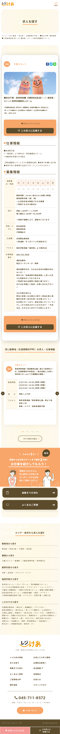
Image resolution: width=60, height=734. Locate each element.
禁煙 (23, 621)
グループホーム (22, 584)
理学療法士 (41, 561)
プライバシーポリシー (12, 723)
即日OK (19, 607)
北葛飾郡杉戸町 (31, 36)
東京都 (4, 549)
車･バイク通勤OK (33, 610)
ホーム (4, 36)
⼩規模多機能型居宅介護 (11, 595)
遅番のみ (5, 618)
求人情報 (12, 36)
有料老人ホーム (8, 584)
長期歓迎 (28, 607)
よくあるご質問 (16, 674)
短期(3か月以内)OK (18, 615)
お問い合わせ (30, 710)
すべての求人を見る (30, 439)
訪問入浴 (47, 595)
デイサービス (32, 587)
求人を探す (14, 663)
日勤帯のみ (50, 613)
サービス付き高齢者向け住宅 (13, 587)
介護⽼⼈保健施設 (9, 590)
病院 (36, 593)
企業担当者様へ (39, 663)
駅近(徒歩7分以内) (43, 618)
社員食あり (43, 621)
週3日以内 (28, 613)
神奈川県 (12, 549)
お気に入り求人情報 (41, 657)
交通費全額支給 (8, 607)
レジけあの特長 (16, 657)
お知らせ (37, 679)
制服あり (18, 613)
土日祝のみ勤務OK (47, 615)
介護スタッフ (7, 561)
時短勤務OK (32, 621)
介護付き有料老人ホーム (27, 590)
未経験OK (15, 621)
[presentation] (3, 393)
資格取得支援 (16, 624)
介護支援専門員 (28, 561)
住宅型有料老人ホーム (10, 593)
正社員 (10, 572)
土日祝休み (46, 610)
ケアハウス (27, 595)
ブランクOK (39, 607)
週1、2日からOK (27, 618)
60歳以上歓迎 (7, 613)
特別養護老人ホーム (39, 584)
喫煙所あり (33, 615)
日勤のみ (5, 621)
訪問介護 (37, 595)
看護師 (17, 561)
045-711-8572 (30, 698)
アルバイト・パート (23, 572)
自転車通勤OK (7, 610)
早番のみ (14, 618)
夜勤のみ (5, 615)
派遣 (3, 572)
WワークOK (39, 613)
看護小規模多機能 (47, 590)
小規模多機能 (27, 593)
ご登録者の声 (15, 679)
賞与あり (5, 624)
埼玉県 (21, 36)
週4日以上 (19, 610)
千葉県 (21, 549)
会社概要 (38, 668)
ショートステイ (46, 587)
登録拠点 (37, 674)
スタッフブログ (39, 685)
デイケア (43, 593)
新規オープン (29, 624)
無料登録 (13, 685)
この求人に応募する (30, 130)
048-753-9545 (22, 254)
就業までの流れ (16, 668)
